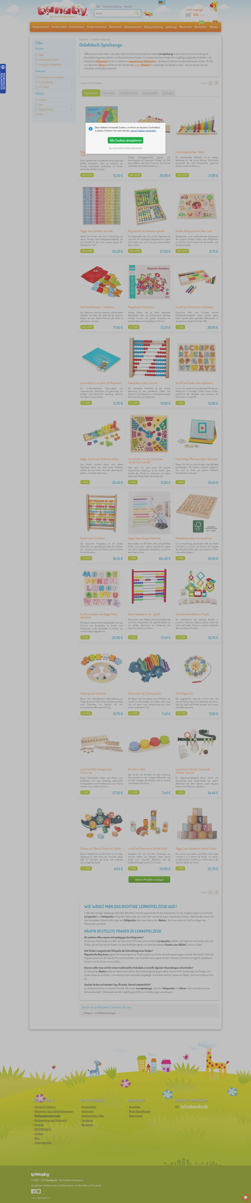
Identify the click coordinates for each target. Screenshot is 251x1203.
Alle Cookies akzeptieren (125, 140)
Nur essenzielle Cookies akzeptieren (125, 147)
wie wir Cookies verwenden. (143, 130)
